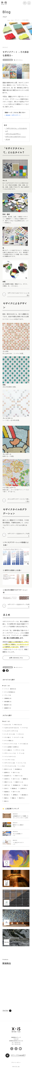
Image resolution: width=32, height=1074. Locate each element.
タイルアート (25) (18, 737)
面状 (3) (6, 801)
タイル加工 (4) (24, 744)
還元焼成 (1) (25, 795)
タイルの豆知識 (8, 60)
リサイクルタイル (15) (10, 766)
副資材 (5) (7, 772)
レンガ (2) (22, 766)
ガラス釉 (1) (7, 737)
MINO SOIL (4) (18, 724)
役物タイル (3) (8, 782)
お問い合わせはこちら (16, 658)
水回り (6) (7, 785)
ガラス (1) (21, 734)
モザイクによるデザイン (13, 134)
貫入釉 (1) (7, 795)
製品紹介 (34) (7, 705)
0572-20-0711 (17, 1042)
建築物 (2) (25, 779)
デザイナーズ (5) (19, 750)
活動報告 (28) (7, 698)
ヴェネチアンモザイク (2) (11, 731)
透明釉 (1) (15, 795)
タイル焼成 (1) (8, 750)
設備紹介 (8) (7, 708)
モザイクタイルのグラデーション (15, 137)
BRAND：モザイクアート (12, 115)
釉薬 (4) (6, 798)
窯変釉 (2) (14, 788)
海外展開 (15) (7, 701)
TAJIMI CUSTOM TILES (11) (11, 728)
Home (8, 20)
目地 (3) (26, 785)
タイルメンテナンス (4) (10, 744)
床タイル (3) (16, 779)
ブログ (12, 20)
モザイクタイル (19, 60)
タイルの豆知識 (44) (9, 692)
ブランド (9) (7, 695)
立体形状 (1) (23, 788)
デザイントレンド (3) (10, 753)
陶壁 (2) (14, 798)
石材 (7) (6, 788)
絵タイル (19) (16, 791)
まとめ (7, 139)
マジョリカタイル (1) (10, 756)
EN (25, 3)
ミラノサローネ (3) (9, 760)
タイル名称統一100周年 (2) (11, 747)
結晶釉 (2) (6, 791)
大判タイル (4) (18, 775)
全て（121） (7, 685)
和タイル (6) (16, 772)
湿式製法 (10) (16, 785)
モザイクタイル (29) (9, 763)
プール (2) (21, 753)
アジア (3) (25, 728)
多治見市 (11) (7, 775)
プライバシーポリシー (16, 1062)
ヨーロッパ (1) (22, 763)
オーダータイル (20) (9, 734)
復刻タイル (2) (19, 782)
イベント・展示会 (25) (10, 689)
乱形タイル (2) (8, 769)
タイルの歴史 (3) (8, 740)
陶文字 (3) (21, 798)
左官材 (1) (7, 779)
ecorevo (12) (7, 724)
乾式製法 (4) (18, 769)
